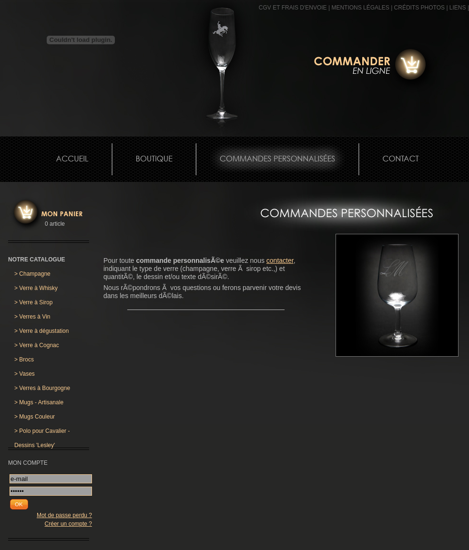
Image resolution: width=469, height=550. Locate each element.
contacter (280, 260)
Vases (24, 373)
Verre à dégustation (41, 331)
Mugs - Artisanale (38, 402)
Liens (457, 7)
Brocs (24, 359)
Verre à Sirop (33, 302)
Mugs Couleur (34, 416)
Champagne (32, 273)
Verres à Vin (32, 316)
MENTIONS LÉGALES (360, 7)
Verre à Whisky (36, 288)
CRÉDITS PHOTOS (419, 7)
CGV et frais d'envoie (293, 7)
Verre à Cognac (36, 345)
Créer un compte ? (68, 523)
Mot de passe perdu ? (64, 515)
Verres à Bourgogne (42, 388)
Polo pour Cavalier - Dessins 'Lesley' (42, 433)
